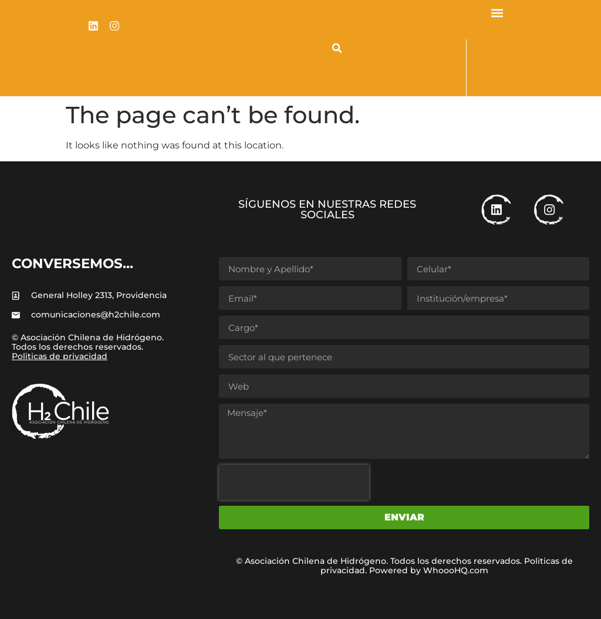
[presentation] (294, 482)
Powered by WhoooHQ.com (428, 570)
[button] (337, 48)
